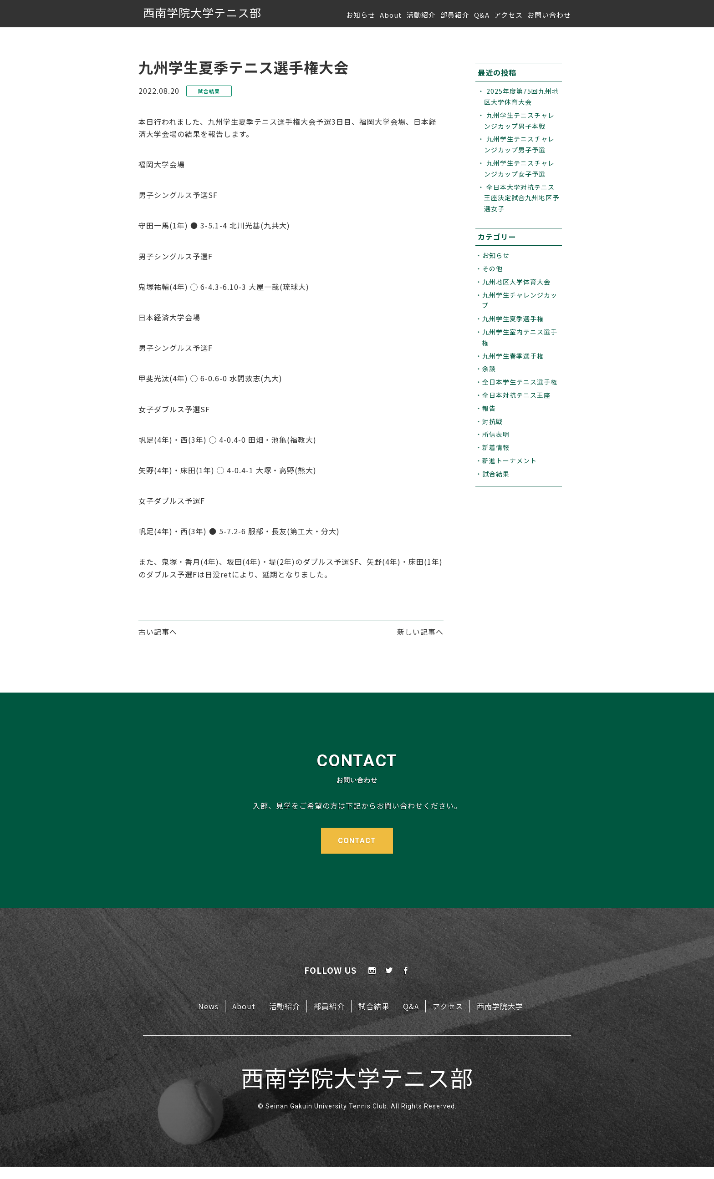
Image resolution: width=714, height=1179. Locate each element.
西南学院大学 (500, 1006)
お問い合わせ (549, 15)
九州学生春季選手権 (513, 355)
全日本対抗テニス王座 (516, 395)
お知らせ (360, 15)
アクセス (508, 15)
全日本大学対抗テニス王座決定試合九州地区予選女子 (521, 197)
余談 (489, 368)
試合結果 (496, 473)
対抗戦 (492, 421)
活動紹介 (421, 15)
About (391, 15)
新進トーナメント (509, 460)
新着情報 (496, 447)
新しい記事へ (420, 631)
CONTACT (357, 840)
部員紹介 (454, 15)
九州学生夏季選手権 (513, 318)
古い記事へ (157, 631)
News (208, 1006)
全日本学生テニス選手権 (519, 381)
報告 (489, 408)
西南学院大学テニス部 (202, 12)
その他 (492, 268)
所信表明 (496, 434)
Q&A (482, 15)
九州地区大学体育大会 (516, 281)
